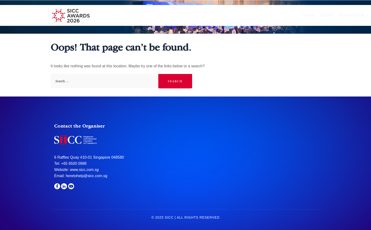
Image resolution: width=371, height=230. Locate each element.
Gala (236, 15)
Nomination (174, 15)
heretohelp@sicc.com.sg (86, 176)
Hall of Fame (210, 15)
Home (130, 15)
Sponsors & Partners (271, 15)
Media (307, 15)
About (148, 15)
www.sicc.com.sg (84, 170)
